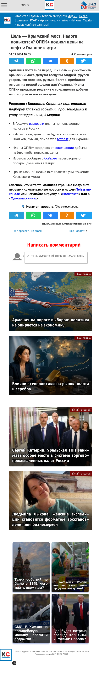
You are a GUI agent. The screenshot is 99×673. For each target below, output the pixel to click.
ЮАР (33, 20)
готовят (63, 139)
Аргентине (47, 20)
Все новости (77, 231)
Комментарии (83, 54)
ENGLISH (25, 5)
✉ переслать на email (28, 231)
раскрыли (36, 123)
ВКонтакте (70, 194)
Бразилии (22, 20)
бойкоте (50, 158)
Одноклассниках (24, 198)
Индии (72, 16)
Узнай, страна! (81, 409)
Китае (83, 16)
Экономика (83, 274)
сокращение (64, 147)
